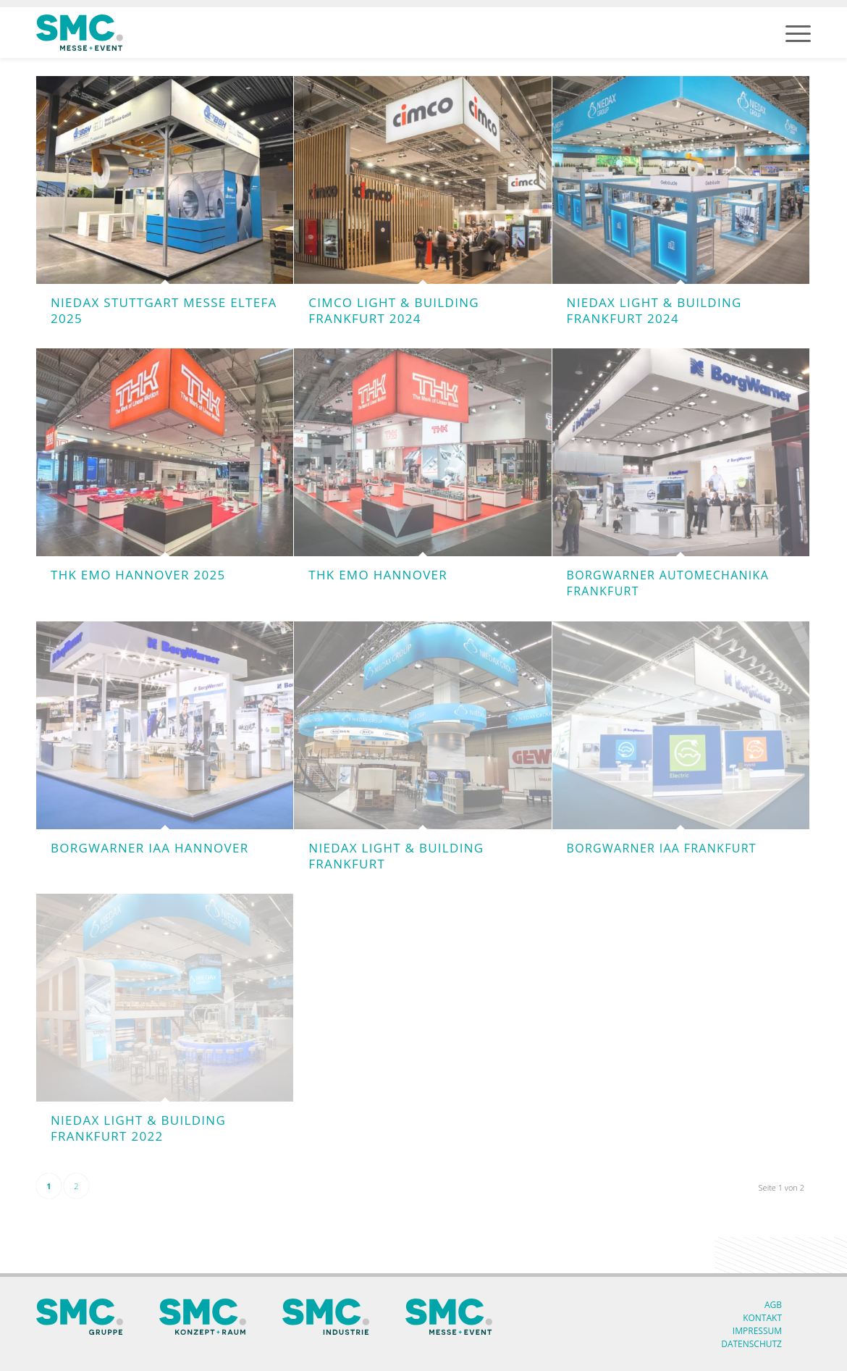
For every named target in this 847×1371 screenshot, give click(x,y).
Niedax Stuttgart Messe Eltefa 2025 (164, 310)
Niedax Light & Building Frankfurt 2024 (654, 310)
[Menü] (798, 32)
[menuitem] (798, 32)
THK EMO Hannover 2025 (138, 574)
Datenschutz (751, 1344)
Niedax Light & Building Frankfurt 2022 (138, 1128)
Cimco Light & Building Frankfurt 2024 (393, 310)
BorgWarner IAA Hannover (149, 847)
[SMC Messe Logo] (79, 32)
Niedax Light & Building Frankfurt (396, 855)
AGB (773, 1305)
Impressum (757, 1331)
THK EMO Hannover (377, 574)
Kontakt (762, 1318)
